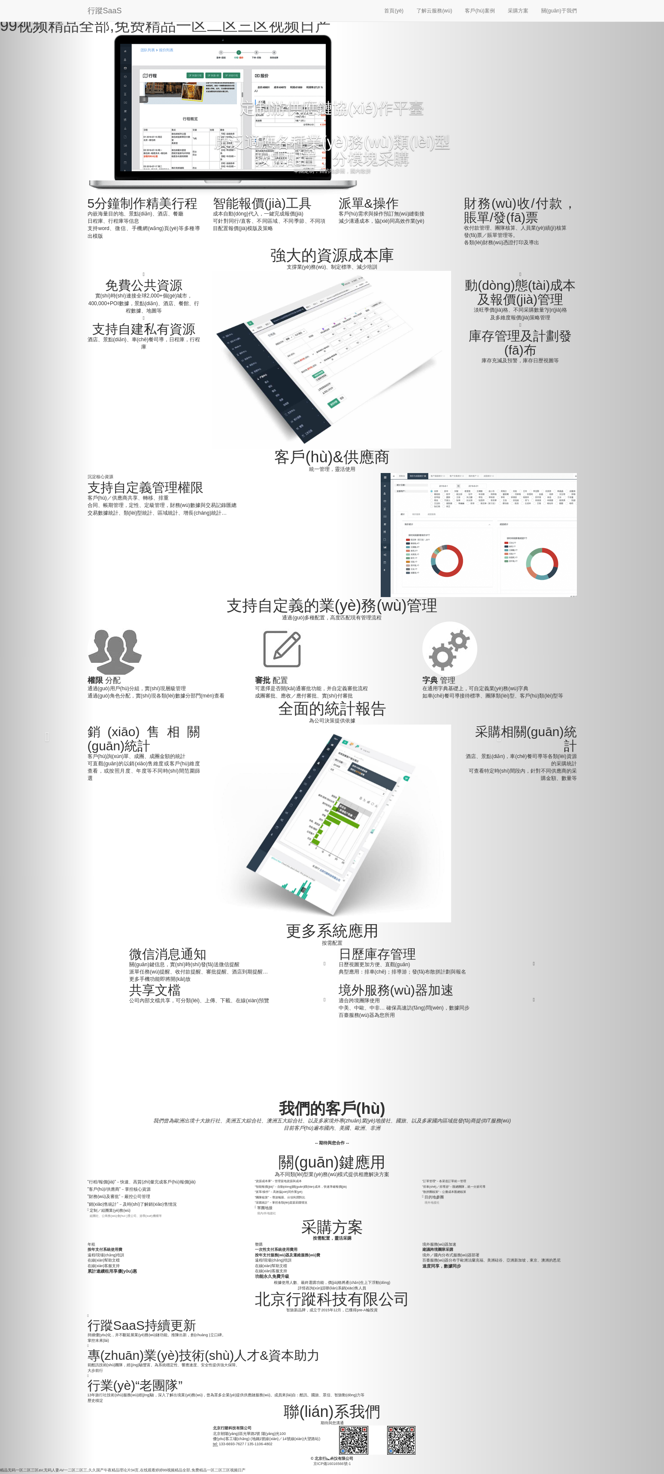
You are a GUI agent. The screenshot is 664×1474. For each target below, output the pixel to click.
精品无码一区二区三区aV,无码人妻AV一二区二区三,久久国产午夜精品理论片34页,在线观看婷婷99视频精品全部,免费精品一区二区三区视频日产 (123, 1470)
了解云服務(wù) (434, 11)
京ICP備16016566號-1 (332, 1464)
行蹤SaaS (105, 10)
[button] (47, 737)
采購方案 (518, 11)
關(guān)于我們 (559, 11)
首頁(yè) (393, 11)
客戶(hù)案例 (479, 11)
